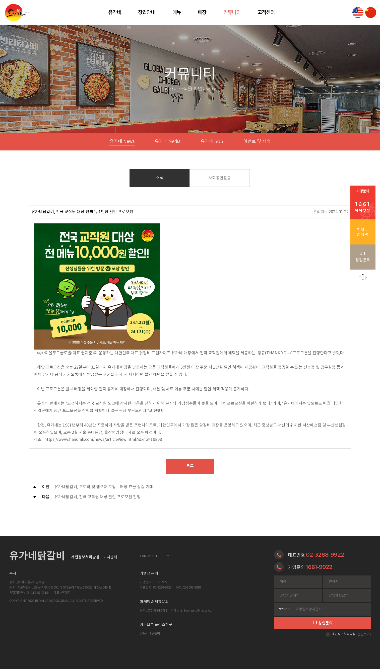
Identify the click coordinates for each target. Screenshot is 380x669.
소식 (159, 178)
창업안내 (146, 13)
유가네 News (122, 141)
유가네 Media (167, 141)
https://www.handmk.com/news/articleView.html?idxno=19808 (103, 439)
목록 (190, 466)
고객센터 (266, 13)
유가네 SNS (212, 141)
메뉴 (176, 13)
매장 (202, 13)
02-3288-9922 (325, 554)
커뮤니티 (231, 13)
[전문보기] (363, 634)
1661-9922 (319, 567)
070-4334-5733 (157, 611)
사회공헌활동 (219, 178)
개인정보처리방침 (344, 634)
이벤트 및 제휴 (257, 141)
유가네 (114, 13)
